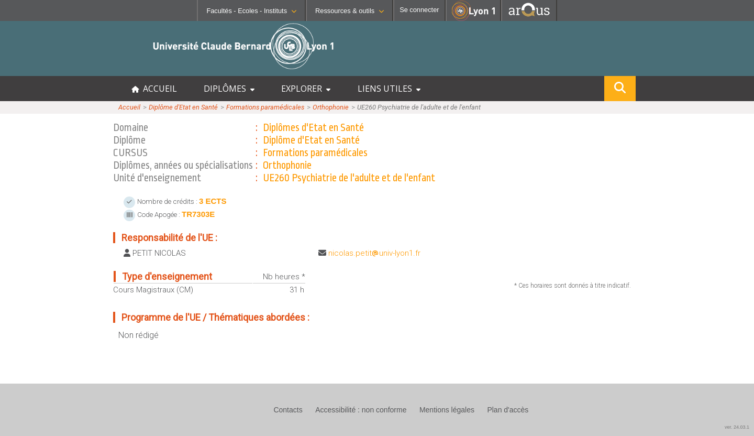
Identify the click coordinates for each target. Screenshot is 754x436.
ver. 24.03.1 (737, 427)
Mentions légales (446, 410)
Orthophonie (331, 107)
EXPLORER (305, 88)
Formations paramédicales (265, 107)
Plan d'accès (507, 410)
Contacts (287, 410)
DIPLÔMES (229, 88)
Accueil (129, 107)
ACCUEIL (154, 88)
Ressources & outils (349, 11)
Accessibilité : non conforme (360, 410)
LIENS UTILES (389, 88)
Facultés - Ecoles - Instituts (251, 11)
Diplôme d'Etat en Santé (183, 107)
